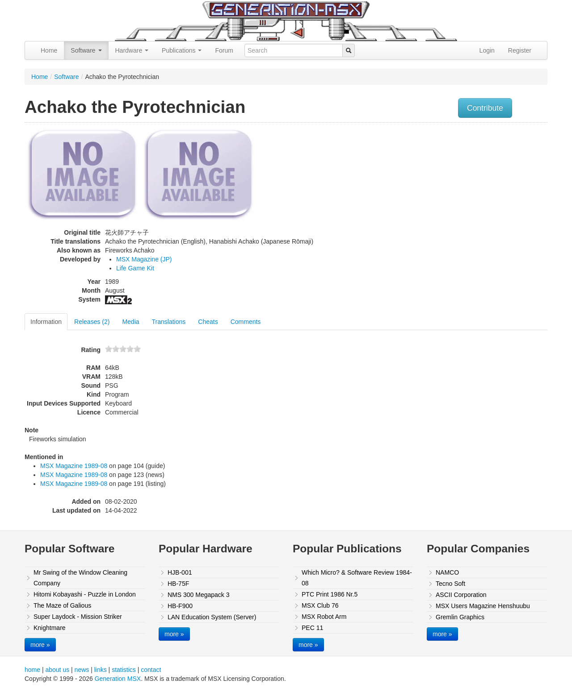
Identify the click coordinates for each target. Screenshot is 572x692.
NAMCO (447, 572)
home (32, 669)
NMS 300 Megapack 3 (199, 594)
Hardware (132, 50)
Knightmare (50, 627)
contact (151, 669)
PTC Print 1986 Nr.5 (330, 594)
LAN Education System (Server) (212, 617)
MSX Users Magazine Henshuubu (483, 605)
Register (519, 50)
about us (57, 669)
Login (487, 50)
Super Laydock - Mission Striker (78, 616)
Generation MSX (118, 678)
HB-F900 (180, 605)
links (100, 669)
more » (40, 644)
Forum (224, 50)
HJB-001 (180, 572)
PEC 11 (312, 627)
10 (137, 348)
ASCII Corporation (461, 594)
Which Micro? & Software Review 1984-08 (357, 578)
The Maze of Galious (62, 605)
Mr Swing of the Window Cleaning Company (80, 578)
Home (49, 50)
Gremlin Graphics (460, 617)
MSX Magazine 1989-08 (73, 465)
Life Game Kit (135, 268)
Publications (182, 50)
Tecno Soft (450, 583)
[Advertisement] (457, 189)
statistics (124, 669)
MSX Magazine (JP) (144, 259)
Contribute (485, 108)
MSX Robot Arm (324, 616)
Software (86, 50)
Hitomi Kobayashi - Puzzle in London (85, 594)
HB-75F (178, 583)
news (82, 669)
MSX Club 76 (320, 605)
